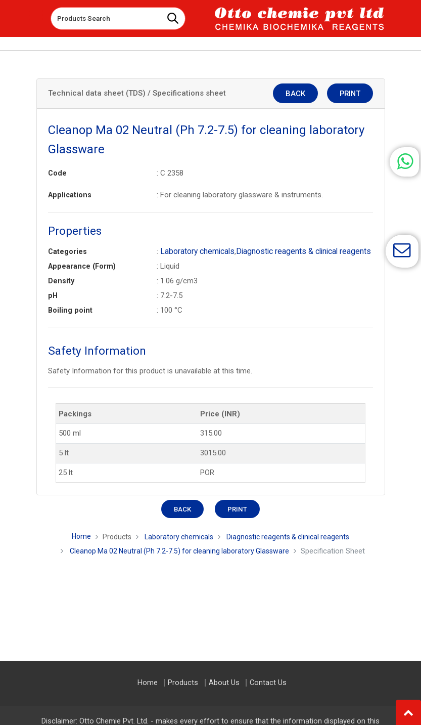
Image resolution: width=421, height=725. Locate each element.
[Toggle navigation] (36, 14)
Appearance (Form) (82, 266)
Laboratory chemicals (196, 251)
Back (308, 94)
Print (354, 94)
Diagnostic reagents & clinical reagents (298, 251)
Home (75, 536)
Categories (67, 251)
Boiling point (70, 310)
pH (53, 295)
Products (112, 536)
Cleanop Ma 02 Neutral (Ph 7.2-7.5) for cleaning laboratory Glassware (179, 551)
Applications (69, 195)
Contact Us (267, 683)
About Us (224, 683)
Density (61, 281)
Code (57, 173)
